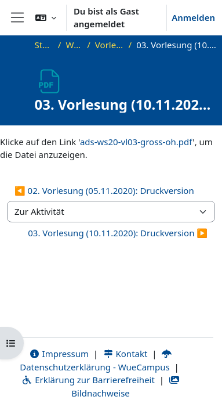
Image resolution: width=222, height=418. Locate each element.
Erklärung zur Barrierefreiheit (87, 379)
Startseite (44, 45)
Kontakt (125, 353)
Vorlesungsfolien (109, 45)
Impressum (59, 353)
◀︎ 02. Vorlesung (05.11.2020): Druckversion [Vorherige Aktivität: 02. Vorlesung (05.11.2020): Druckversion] (104, 190)
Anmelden (193, 17)
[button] (46, 17)
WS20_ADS (73, 45)
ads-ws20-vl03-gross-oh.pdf (136, 141)
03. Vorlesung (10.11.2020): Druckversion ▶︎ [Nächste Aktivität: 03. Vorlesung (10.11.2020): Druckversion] (118, 233)
